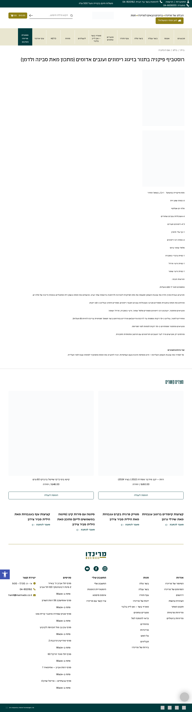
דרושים (180, 595)
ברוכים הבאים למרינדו (150, 15)
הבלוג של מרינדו (174, 15)
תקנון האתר (177, 607)
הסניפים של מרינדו (174, 589)
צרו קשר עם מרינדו (96, 601)
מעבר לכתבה (174, 525)
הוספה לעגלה (141, 495)
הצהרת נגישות (176, 601)
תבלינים (144, 642)
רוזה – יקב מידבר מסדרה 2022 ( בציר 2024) (141, 480)
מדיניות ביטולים (175, 618)
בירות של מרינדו (140, 647)
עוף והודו (144, 595)
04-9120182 (28, 590)
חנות (133, 15)
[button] (5, 574)
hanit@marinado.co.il (22, 595)
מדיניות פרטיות (175, 613)
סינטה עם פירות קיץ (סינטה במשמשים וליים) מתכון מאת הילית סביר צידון (76, 519)
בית (182, 50)
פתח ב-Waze (63, 594)
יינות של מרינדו (141, 601)
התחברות (181, 2)
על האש (145, 636)
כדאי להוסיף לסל (140, 618)
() (17, 15)
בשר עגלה (144, 589)
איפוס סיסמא (99, 595)
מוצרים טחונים (141, 613)
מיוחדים (144, 624)
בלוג (175, 50)
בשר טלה (144, 584)
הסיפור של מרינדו (174, 584)
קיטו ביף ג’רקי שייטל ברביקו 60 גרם (51, 480)
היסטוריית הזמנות (96, 589)
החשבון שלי (100, 584)
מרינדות (144, 630)
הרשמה (169, 2)
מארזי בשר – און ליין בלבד (135, 607)
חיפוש (31, 15)
